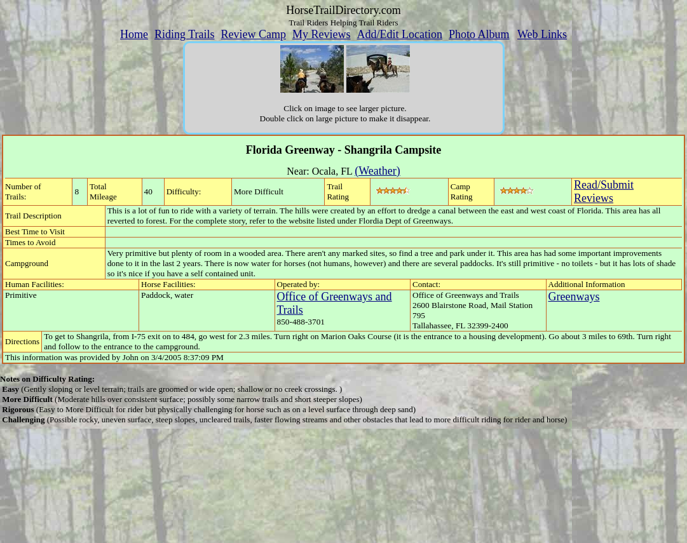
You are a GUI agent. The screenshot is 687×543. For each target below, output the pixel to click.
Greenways (574, 296)
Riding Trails (184, 34)
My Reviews (321, 34)
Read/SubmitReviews (604, 191)
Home (134, 34)
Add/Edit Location (399, 34)
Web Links (542, 34)
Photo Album (479, 34)
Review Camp (253, 34)
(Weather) (377, 170)
